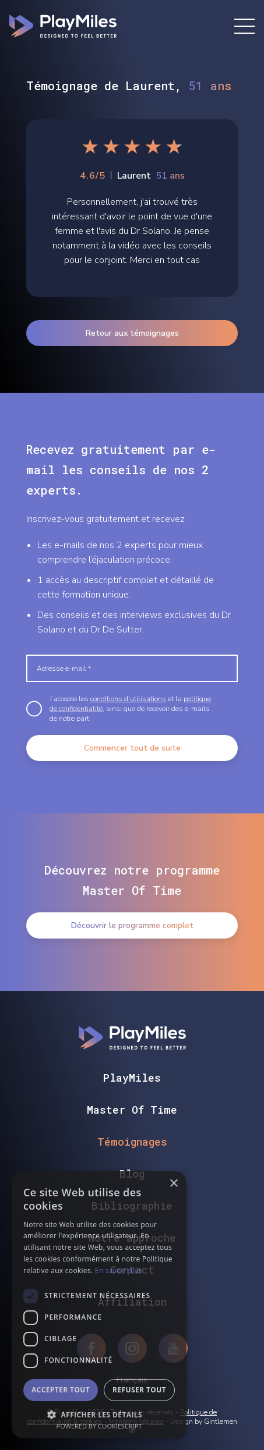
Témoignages (132, 1142)
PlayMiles (132, 1078)
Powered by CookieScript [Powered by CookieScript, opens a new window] (99, 1425)
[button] (99, 1414)
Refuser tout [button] (139, 1390)
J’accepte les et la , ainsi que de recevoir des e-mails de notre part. (130, 708)
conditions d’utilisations (128, 698)
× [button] (173, 1183)
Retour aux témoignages (132, 333)
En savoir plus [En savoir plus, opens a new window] (118, 1270)
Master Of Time (132, 1110)
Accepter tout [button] (60, 1390)
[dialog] (99, 1304)
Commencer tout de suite (132, 748)
